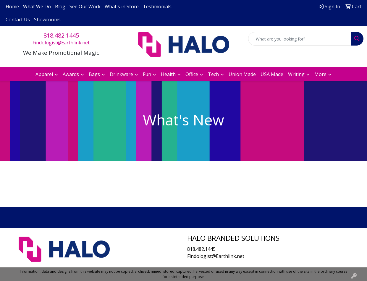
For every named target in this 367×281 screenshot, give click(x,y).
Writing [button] (296, 74)
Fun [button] (147, 74)
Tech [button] (213, 74)
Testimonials (157, 6)
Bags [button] (94, 74)
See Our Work (85, 6)
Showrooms (47, 19)
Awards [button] (71, 74)
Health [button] (168, 74)
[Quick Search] (299, 39)
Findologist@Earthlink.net (61, 42)
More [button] (320, 74)
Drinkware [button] (121, 74)
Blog (60, 6)
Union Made (242, 74)
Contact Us (18, 19)
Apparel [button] (44, 74)
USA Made (272, 74)
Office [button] (191, 74)
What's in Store (122, 6)
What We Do (37, 6)
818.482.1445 (61, 35)
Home (12, 6)
